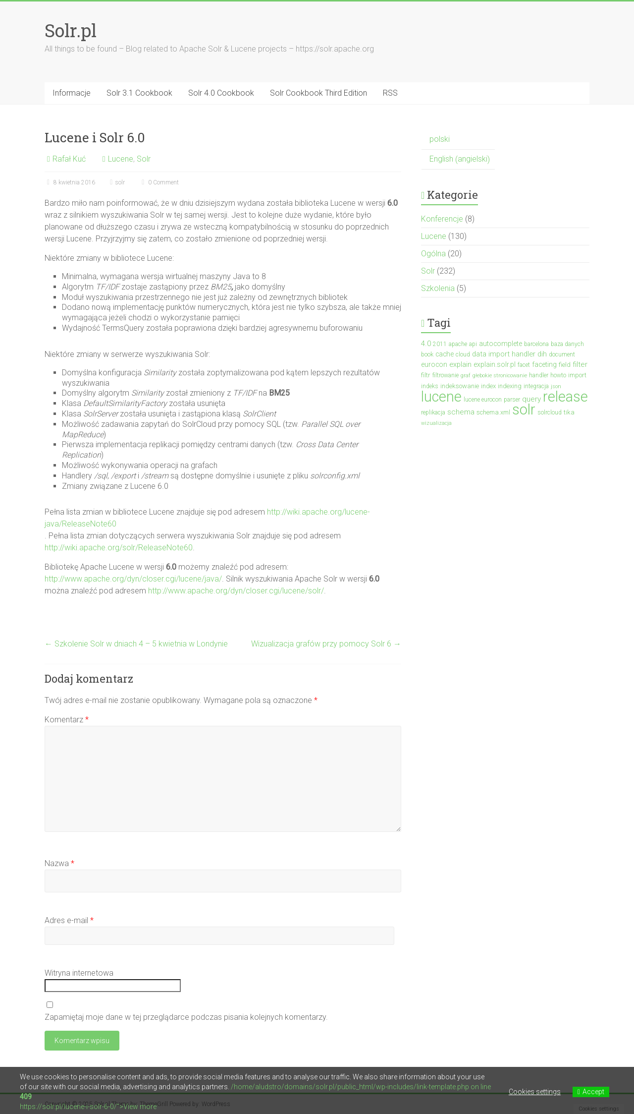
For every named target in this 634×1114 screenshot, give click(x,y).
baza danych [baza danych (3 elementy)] (567, 344)
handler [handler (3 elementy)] (538, 375)
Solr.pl (71, 30)
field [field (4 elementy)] (565, 364)
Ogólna (433, 253)
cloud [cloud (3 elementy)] (463, 354)
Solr (144, 159)
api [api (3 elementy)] (473, 344)
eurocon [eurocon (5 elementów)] (434, 364)
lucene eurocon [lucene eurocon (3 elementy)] (483, 399)
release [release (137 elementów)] (565, 396)
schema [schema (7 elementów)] (461, 412)
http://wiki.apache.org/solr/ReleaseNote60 (119, 547)
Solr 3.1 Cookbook (139, 93)
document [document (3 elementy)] (562, 354)
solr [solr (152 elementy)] (523, 409)
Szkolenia (438, 288)
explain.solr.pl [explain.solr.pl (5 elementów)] (495, 364)
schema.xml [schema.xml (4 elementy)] (493, 412)
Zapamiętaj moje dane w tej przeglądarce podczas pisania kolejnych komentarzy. (186, 1017)
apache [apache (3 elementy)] (458, 344)
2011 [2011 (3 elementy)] (440, 344)
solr (120, 182)
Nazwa (59, 863)
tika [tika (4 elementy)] (569, 412)
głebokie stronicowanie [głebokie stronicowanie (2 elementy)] (500, 375)
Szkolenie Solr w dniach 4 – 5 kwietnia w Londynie (136, 643)
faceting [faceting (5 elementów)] (544, 364)
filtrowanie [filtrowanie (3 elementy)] (445, 375)
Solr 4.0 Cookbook (221, 93)
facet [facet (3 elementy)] (524, 364)
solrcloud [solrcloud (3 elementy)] (549, 412)
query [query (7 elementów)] (531, 399)
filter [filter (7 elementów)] (580, 364)
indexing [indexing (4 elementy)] (510, 386)
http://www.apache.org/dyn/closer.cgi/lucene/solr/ (236, 590)
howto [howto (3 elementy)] (558, 375)
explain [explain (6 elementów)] (460, 364)
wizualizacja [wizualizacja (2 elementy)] (436, 423)
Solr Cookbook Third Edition (318, 93)
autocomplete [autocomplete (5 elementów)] (500, 344)
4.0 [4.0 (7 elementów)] (426, 343)
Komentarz (67, 719)
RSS (390, 93)
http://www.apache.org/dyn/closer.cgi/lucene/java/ (133, 579)
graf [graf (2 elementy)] (466, 375)
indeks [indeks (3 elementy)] (429, 386)
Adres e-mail (69, 920)
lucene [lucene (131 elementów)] (441, 396)
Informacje (72, 93)
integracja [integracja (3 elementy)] (536, 386)
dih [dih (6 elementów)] (542, 354)
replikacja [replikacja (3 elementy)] (433, 412)
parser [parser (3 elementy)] (512, 399)
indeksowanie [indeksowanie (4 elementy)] (459, 386)
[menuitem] (458, 139)
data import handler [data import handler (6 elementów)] (503, 354)
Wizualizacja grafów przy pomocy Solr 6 (326, 643)
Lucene (120, 159)
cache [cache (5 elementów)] (444, 354)
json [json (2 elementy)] (556, 386)
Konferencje (442, 219)
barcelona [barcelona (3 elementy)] (536, 344)
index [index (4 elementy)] (488, 386)
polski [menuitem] (439, 139)
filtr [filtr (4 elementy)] (425, 375)
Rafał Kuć (69, 159)
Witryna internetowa (79, 973)
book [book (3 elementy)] (427, 354)
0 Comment (159, 182)
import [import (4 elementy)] (577, 375)
